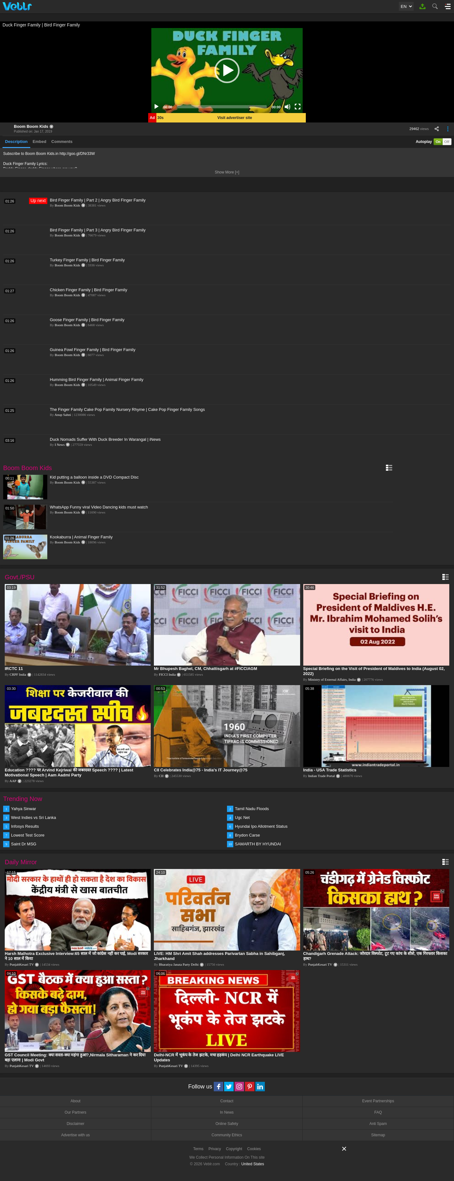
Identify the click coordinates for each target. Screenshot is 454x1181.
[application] (227, 70)
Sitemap (378, 1135)
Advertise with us (75, 1135)
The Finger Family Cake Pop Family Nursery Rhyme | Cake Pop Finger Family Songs (127, 409)
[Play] (156, 107)
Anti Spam (378, 1123)
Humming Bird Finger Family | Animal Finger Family (96, 379)
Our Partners (75, 1112)
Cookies (254, 1149)
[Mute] (287, 107)
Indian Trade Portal (321, 776)
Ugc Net (242, 817)
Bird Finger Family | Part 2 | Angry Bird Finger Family (98, 200)
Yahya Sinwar (23, 808)
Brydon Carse (247, 835)
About (75, 1101)
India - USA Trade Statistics (330, 770)
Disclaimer (75, 1123)
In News (227, 1112)
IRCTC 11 (14, 668)
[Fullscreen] (297, 107)
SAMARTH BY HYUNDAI (258, 844)
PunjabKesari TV (22, 964)
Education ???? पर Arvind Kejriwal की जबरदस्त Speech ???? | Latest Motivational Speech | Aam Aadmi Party (69, 772)
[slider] (222, 106)
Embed (39, 141)
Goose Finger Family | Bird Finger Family (87, 319)
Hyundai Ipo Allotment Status (261, 826)
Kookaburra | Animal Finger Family (81, 537)
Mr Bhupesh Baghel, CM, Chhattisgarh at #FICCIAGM (205, 668)
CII (161, 776)
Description (16, 141)
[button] (227, 70)
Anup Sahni (63, 415)
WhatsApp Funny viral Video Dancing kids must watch (99, 507)
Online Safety (226, 1123)
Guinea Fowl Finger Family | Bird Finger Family (92, 349)
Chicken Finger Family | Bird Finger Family (88, 289)
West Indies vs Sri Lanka (33, 817)
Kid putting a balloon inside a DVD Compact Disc (94, 477)
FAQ (378, 1112)
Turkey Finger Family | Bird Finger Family (87, 260)
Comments (62, 141)
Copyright (234, 1149)
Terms (198, 1149)
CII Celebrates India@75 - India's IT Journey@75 (200, 770)
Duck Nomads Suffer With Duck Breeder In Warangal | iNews (105, 439)
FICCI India (167, 674)
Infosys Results (25, 826)
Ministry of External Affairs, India (332, 679)
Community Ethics (227, 1135)
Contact (226, 1101)
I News (60, 444)
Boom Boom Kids (31, 126)
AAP (12, 781)
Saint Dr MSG (23, 844)
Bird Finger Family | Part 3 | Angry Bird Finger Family (98, 230)
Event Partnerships (378, 1101)
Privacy (214, 1149)
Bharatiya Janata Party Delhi (179, 964)
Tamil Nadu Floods (252, 808)
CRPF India (18, 674)
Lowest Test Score (27, 835)
